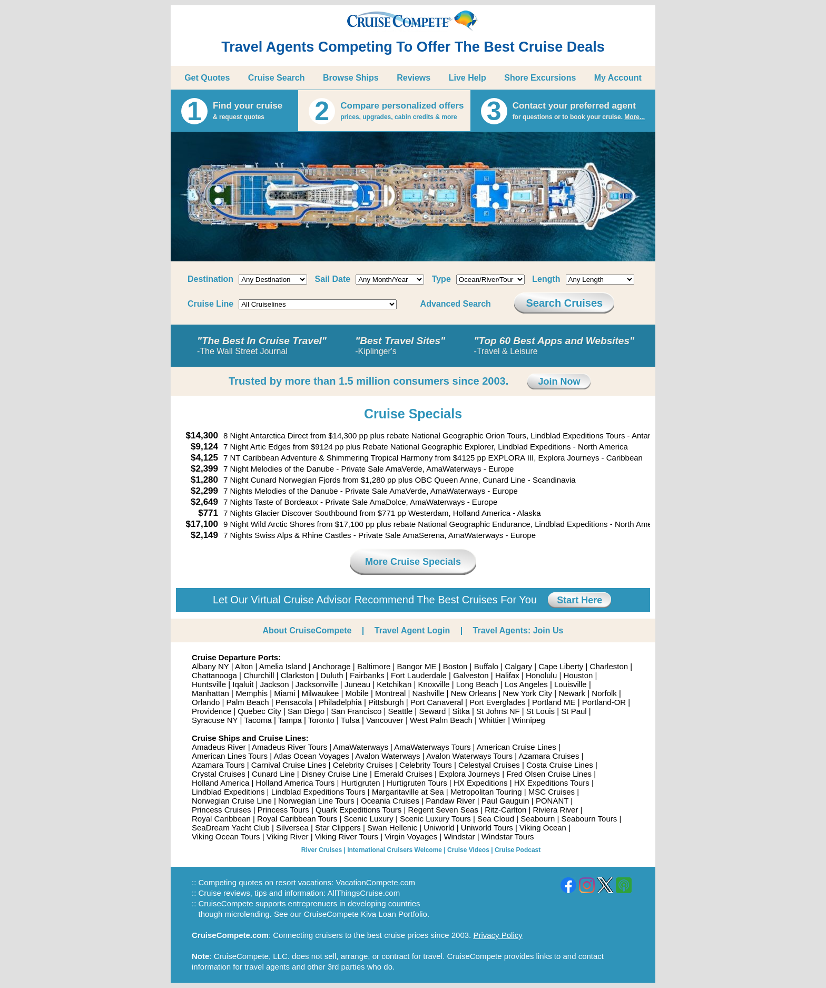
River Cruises (321, 850)
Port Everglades (497, 702)
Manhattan (210, 693)
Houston (578, 675)
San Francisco (356, 711)
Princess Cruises (221, 809)
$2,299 (204, 491)
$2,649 (204, 502)
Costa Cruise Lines (559, 764)
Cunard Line (273, 773)
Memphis (251, 693)
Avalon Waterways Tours (469, 755)
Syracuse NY (215, 720)
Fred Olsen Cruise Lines (549, 773)
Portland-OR (604, 702)
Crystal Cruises (218, 773)
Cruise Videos (468, 850)
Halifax (507, 675)
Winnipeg (528, 720)
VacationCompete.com (375, 882)
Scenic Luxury (369, 818)
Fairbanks (367, 675)
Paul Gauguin (505, 800)
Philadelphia (340, 702)
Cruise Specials (413, 413)
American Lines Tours (230, 755)
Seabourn (537, 818)
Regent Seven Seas (443, 809)
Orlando (206, 702)
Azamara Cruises (548, 755)
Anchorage (331, 666)
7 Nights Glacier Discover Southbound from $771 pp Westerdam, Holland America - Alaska (382, 512)
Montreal (390, 693)
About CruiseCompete (307, 630)
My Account (618, 77)
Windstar (459, 836)
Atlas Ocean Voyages (311, 755)
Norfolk (604, 693)
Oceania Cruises (390, 800)
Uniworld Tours (487, 827)
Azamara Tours (218, 764)
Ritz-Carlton (505, 809)
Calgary (518, 666)
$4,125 (204, 458)
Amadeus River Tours (289, 746)
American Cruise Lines (516, 746)
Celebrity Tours (425, 764)
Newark (571, 693)
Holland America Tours (295, 782)
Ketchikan (394, 684)
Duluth (331, 675)
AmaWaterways (360, 746)
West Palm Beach (441, 720)
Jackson (274, 684)
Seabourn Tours (589, 818)
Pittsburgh (386, 702)
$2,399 (204, 469)
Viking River (288, 836)
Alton (244, 666)
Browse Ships (351, 77)
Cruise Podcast (517, 850)
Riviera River (555, 809)
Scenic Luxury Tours (435, 818)
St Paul (573, 711)
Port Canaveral (436, 702)
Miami (284, 693)
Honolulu (541, 675)
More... (634, 117)
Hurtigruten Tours (417, 782)
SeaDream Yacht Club (231, 827)
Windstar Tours (507, 836)
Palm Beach (248, 702)
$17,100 (202, 524)
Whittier (492, 720)
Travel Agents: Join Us (518, 630)
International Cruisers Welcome (394, 850)
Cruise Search (276, 77)
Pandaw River (450, 800)
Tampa (290, 720)
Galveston (471, 675)
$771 (208, 513)
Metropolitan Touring (486, 791)
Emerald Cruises (403, 773)
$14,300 (202, 436)
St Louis (540, 711)
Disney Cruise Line (334, 773)
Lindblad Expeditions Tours (318, 791)
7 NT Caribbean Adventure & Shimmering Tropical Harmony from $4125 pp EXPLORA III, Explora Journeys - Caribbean (433, 457)
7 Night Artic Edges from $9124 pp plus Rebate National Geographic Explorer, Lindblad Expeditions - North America (425, 446)
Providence (211, 711)
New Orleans (474, 693)
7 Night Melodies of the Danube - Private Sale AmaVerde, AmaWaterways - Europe (368, 468)
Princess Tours (283, 809)
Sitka (461, 711)
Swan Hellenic (392, 827)
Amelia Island (283, 666)
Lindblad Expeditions (228, 791)
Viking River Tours (346, 836)
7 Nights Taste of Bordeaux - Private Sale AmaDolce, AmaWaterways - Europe (360, 501)
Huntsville (209, 684)
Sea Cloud (495, 818)
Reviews (413, 77)
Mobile (357, 693)
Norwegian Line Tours (316, 800)
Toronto (321, 720)
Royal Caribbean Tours (297, 818)
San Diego (306, 711)
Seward (432, 711)
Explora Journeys (469, 773)
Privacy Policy (497, 935)
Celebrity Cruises (363, 764)
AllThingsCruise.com (364, 892)
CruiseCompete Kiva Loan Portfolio (365, 913)
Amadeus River (219, 746)
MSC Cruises (551, 791)
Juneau (357, 684)
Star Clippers (338, 827)
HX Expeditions (481, 782)
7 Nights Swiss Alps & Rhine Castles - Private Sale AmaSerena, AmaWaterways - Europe (379, 535)
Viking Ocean (542, 827)
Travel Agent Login (412, 630)
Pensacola (294, 702)
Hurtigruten (360, 782)
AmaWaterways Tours (432, 746)
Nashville (428, 693)
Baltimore (373, 666)
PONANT (552, 800)
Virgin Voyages (411, 836)
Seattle (400, 711)
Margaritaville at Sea (408, 791)
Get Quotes (207, 77)
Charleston (609, 666)
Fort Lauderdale (419, 675)
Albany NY (210, 666)
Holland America (220, 782)
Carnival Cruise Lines (289, 764)
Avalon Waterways (387, 755)
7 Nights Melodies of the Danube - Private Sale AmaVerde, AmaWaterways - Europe (370, 490)
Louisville (570, 684)
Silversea (292, 827)
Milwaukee (320, 693)
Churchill (258, 675)
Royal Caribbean (221, 818)
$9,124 (204, 447)
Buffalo (486, 666)
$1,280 (204, 480)
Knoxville (433, 684)
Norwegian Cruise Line (232, 800)
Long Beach (477, 684)
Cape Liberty (560, 666)
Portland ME (554, 702)
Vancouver (385, 720)
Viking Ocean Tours (226, 836)
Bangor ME (416, 666)
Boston (455, 666)
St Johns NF (498, 711)
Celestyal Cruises (489, 764)
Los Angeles (526, 684)
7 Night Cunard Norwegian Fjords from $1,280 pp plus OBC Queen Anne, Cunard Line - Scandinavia (399, 479)
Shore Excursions (540, 77)
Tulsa (350, 720)
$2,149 (204, 535)
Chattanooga (214, 675)
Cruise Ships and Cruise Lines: (250, 737)
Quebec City (259, 711)
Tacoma (258, 720)
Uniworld (439, 827)
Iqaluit (242, 684)
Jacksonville (317, 684)
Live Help (467, 77)
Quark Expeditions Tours (358, 809)
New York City (527, 693)
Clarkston (297, 675)
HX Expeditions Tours (551, 782)
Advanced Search (455, 303)
